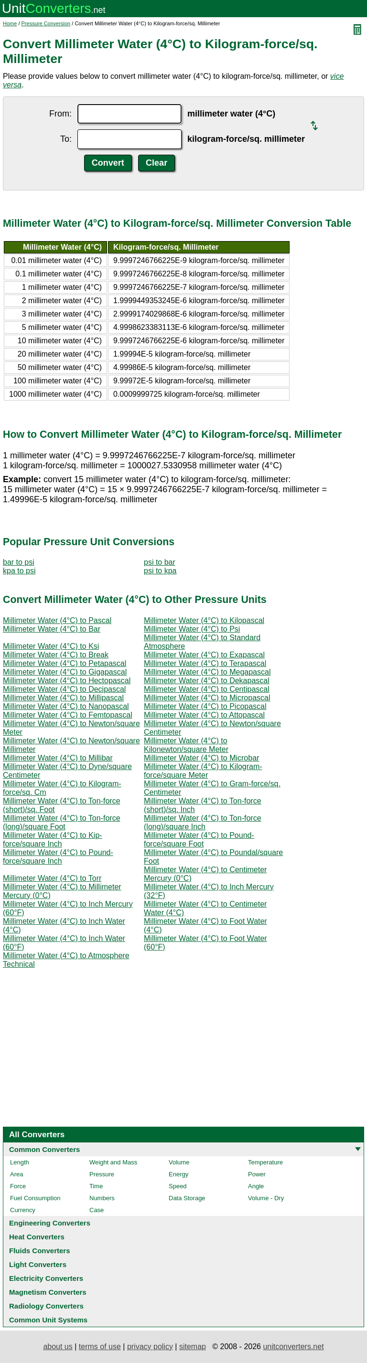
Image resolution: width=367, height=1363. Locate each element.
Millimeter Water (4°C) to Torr (52, 878)
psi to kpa (160, 571)
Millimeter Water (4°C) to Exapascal (204, 655)
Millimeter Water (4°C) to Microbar (201, 758)
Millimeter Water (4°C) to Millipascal (63, 698)
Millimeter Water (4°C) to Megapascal (207, 672)
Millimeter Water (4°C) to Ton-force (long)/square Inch (202, 822)
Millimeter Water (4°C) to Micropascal (207, 698)
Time (96, 1186)
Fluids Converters (39, 1251)
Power (257, 1174)
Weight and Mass (113, 1162)
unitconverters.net (293, 1346)
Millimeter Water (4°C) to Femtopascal (67, 715)
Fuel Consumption (35, 1198)
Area (16, 1174)
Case (96, 1210)
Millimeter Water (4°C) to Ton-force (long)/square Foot (61, 822)
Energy (178, 1174)
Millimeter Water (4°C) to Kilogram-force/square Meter (203, 770)
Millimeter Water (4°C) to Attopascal (204, 715)
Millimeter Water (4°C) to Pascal (57, 620)
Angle (256, 1186)
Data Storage (187, 1198)
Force (18, 1186)
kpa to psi (19, 571)
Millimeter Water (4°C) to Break (55, 655)
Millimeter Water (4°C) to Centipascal (207, 689)
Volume (179, 1162)
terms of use (100, 1346)
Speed (178, 1186)
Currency (22, 1210)
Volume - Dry (266, 1198)
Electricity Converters (46, 1278)
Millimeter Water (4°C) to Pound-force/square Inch (58, 856)
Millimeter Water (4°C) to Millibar (58, 758)
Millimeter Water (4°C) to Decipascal (64, 689)
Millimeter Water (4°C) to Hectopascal (66, 680)
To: (66, 139)
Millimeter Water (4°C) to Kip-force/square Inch (52, 839)
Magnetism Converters (47, 1292)
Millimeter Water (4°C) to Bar (51, 629)
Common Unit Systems (48, 1320)
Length (19, 1162)
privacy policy (150, 1346)
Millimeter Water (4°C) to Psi (192, 629)
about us (57, 1346)
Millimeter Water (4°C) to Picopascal (205, 706)
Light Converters (37, 1264)
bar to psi (18, 562)
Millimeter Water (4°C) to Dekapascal (207, 680)
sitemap (192, 1346)
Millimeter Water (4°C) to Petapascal (64, 663)
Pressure (101, 1174)
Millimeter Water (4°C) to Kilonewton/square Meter (186, 745)
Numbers (102, 1198)
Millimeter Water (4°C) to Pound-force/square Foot (199, 839)
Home (10, 23)
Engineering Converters (49, 1223)
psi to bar (159, 562)
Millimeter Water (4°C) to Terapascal (205, 663)
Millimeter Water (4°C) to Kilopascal (204, 620)
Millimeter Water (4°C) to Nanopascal (66, 706)
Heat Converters (37, 1237)
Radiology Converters (46, 1306)
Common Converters (44, 1149)
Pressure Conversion (46, 23)
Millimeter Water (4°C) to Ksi (51, 646)
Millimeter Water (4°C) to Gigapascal (65, 672)
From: (60, 113)
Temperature (265, 1162)
